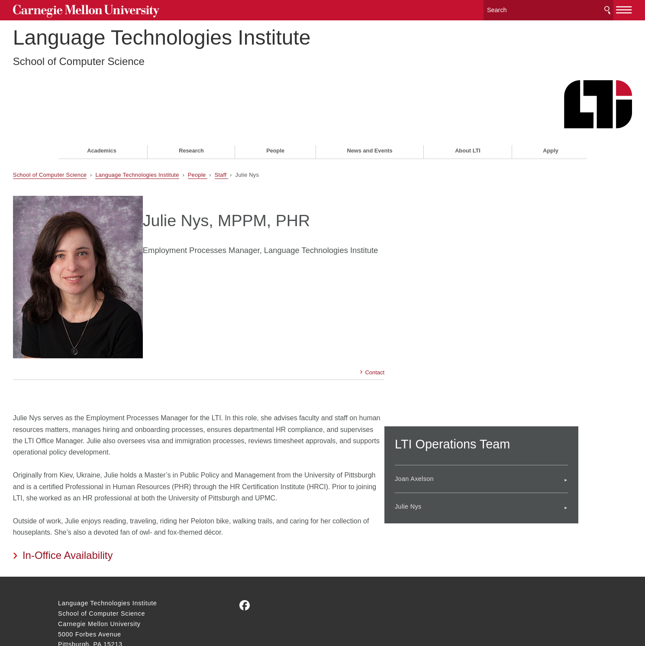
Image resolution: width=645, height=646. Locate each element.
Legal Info (73, 608)
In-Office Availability (113, 492)
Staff (267, 126)
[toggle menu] (579, 7)
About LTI (468, 102)
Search (562, 8)
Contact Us (75, 591)
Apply (550, 102)
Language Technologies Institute (207, 45)
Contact (366, 298)
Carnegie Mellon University (124, 9)
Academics (101, 102)
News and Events (369, 102)
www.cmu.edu (122, 608)
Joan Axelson (450, 390)
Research (191, 102)
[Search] (503, 8)
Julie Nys (444, 418)
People (275, 102)
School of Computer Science (124, 69)
